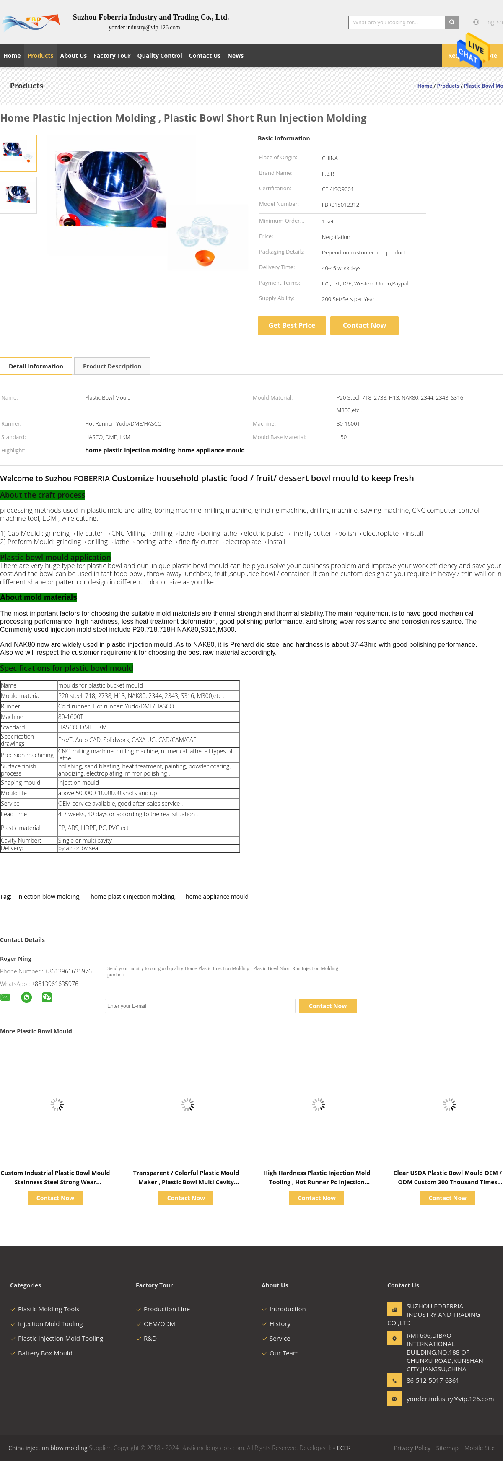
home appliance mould (217, 896)
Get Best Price (292, 325)
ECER (344, 1448)
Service (276, 1338)
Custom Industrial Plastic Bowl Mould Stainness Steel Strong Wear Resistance (55, 1182)
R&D (146, 1338)
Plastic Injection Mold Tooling (56, 1338)
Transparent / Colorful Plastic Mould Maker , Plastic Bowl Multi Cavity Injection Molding (186, 1182)
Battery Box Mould (41, 1353)
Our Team (280, 1353)
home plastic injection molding (132, 896)
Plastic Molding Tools (44, 1309)
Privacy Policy (412, 1448)
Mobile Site (479, 1448)
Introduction (284, 1309)
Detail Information (36, 366)
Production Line (163, 1309)
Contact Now (364, 325)
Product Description (112, 366)
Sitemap (447, 1448)
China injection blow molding (48, 1448)
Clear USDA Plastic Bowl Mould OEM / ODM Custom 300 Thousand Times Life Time (447, 1182)
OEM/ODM (155, 1323)
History (276, 1323)
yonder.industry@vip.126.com (433, 1398)
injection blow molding (48, 896)
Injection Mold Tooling (46, 1323)
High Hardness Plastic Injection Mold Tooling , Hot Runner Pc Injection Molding (316, 1182)
